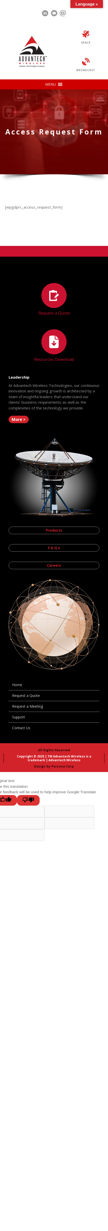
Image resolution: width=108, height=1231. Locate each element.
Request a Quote (26, 695)
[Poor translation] (28, 800)
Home (17, 684)
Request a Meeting (27, 706)
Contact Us (21, 727)
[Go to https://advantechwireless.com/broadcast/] (86, 65)
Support (18, 717)
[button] (50, 84)
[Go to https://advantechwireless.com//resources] (54, 346)
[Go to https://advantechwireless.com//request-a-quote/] (54, 300)
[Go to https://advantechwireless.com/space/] (86, 38)
